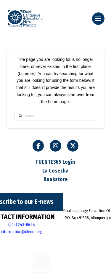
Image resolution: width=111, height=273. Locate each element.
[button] (98, 18)
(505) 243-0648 (21, 224)
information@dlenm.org (21, 231)
